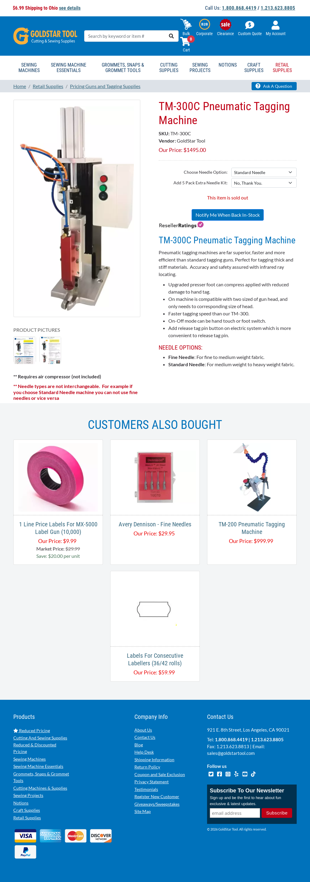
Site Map (142, 811)
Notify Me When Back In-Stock (228, 215)
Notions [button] (228, 65)
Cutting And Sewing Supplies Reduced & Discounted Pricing (40, 744)
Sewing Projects (28, 795)
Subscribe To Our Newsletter (247, 791)
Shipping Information (154, 759)
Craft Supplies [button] (253, 67)
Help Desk (144, 752)
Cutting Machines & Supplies (40, 788)
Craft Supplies (26, 810)
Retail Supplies (27, 817)
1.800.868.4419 (239, 8)
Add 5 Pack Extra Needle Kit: (200, 182)
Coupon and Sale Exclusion (159, 774)
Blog (138, 744)
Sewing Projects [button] (200, 67)
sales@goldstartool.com (231, 753)
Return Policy (147, 766)
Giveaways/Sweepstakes (157, 804)
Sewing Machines (29, 759)
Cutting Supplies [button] (168, 67)
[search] (171, 36)
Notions (20, 802)
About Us (143, 729)
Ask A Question (274, 86)
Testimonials (146, 789)
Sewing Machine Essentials (38, 766)
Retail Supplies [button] (282, 67)
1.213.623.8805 (278, 8)
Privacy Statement (151, 781)
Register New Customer (156, 796)
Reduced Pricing (31, 730)
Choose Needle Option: (206, 172)
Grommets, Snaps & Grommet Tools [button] (123, 67)
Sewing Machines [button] (29, 67)
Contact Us (144, 737)
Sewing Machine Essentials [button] (68, 67)
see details (70, 8)
